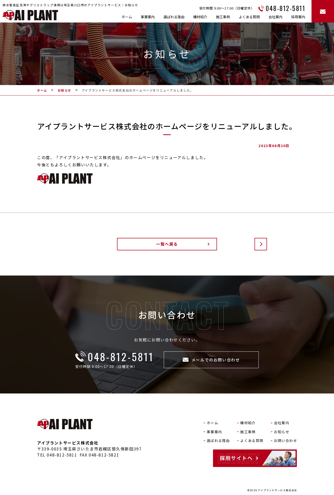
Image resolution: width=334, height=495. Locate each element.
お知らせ (282, 431)
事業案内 (148, 16)
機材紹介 (200, 16)
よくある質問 (249, 16)
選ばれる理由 (174, 16)
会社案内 (275, 16)
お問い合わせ (285, 440)
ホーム (127, 16)
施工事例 (223, 16)
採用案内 (298, 16)
